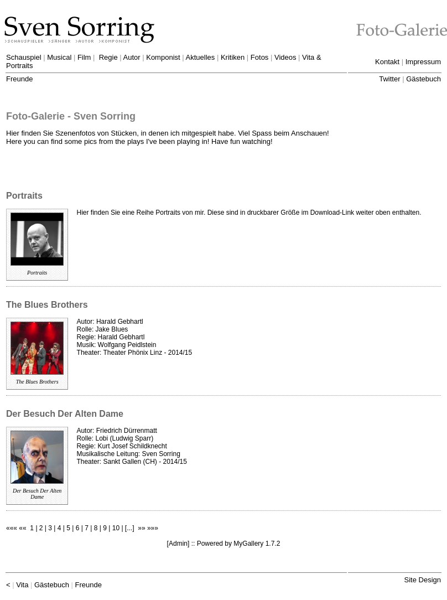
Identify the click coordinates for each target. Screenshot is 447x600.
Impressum (423, 62)
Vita (22, 585)
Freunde (19, 79)
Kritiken (233, 57)
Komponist (163, 57)
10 (115, 528)
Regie (108, 57)
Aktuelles (200, 57)
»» (141, 528)
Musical (59, 57)
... (129, 528)
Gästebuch (423, 79)
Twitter (389, 79)
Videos (285, 57)
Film (84, 57)
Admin (178, 543)
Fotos (260, 57)
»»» (152, 528)
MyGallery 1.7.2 (256, 543)
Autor (132, 57)
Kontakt (387, 62)
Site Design (422, 580)
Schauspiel (23, 57)
